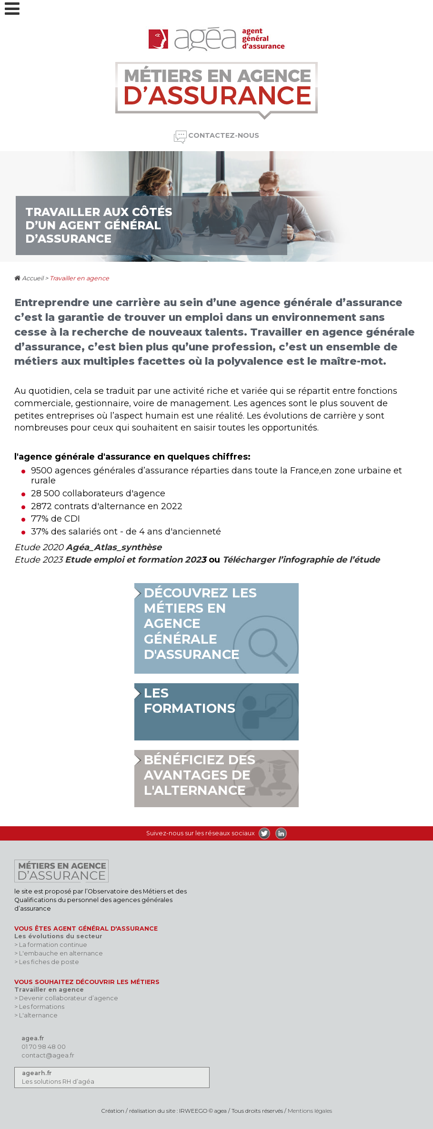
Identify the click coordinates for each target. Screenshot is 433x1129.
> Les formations (39, 1006)
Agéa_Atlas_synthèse (113, 547)
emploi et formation (136, 559)
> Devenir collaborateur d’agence (66, 998)
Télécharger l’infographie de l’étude (301, 559)
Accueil (28, 278)
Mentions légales (310, 1111)
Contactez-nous (223, 135)
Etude (78, 559)
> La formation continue (50, 944)
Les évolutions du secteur (58, 936)
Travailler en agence (79, 278)
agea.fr (32, 1038)
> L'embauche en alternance (58, 953)
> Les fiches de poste (46, 961)
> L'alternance (36, 1015)
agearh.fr (37, 1073)
